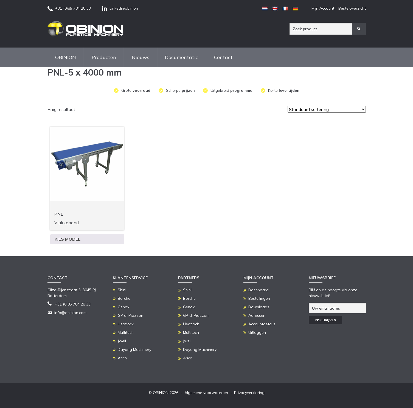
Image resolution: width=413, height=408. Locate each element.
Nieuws (140, 57)
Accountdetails (261, 323)
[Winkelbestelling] (327, 109)
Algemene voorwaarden (206, 392)
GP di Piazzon (130, 315)
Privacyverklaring (249, 392)
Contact (223, 57)
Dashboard (258, 289)
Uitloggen (257, 332)
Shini (122, 289)
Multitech (126, 332)
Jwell (122, 340)
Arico (122, 358)
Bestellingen (259, 298)
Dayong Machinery (134, 349)
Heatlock (126, 323)
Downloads (258, 306)
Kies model (67, 239)
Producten (104, 57)
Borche (124, 298)
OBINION (65, 57)
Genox (123, 306)
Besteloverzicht (352, 8)
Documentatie (181, 57)
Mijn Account (322, 8)
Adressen (256, 315)
